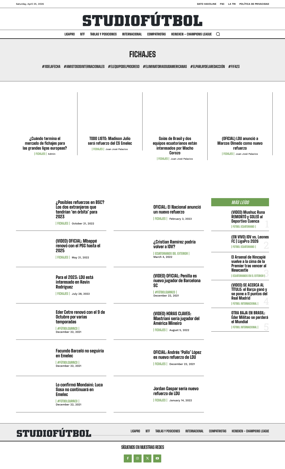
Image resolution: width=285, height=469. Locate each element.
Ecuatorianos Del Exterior (171, 253)
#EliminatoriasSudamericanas (165, 66)
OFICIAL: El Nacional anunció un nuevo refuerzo (177, 209)
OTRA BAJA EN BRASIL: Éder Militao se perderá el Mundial (249, 317)
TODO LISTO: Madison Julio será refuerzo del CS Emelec (110, 141)
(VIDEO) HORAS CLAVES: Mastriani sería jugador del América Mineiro (176, 318)
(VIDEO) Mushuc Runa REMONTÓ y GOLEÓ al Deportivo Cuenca (248, 216)
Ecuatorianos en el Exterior (248, 275)
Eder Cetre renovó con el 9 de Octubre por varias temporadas (80, 316)
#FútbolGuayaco (165, 292)
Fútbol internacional (245, 303)
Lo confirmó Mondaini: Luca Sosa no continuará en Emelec (79, 389)
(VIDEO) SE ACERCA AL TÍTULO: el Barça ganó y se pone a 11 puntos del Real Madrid (249, 292)
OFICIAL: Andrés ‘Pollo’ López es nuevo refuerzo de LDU (177, 355)
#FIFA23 (234, 66)
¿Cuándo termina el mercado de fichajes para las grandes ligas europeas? (45, 143)
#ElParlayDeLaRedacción (207, 66)
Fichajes (40, 153)
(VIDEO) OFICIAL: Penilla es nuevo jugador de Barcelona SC (176, 280)
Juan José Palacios (117, 149)
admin (51, 154)
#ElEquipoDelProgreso (123, 66)
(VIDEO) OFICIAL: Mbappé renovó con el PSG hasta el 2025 (78, 245)
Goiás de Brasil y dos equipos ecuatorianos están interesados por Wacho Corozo (175, 145)
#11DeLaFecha (51, 66)
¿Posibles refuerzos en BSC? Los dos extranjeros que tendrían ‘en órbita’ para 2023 (80, 209)
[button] (218, 34)
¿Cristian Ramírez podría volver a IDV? (174, 244)
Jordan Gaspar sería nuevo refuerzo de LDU (175, 391)
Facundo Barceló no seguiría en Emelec (80, 353)
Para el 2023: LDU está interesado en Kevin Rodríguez (74, 282)
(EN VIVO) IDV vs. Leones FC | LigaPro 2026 (250, 239)
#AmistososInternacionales (84, 66)
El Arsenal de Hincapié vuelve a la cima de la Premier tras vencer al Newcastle (248, 264)
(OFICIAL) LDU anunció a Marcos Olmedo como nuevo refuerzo (240, 143)
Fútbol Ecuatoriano (243, 226)
